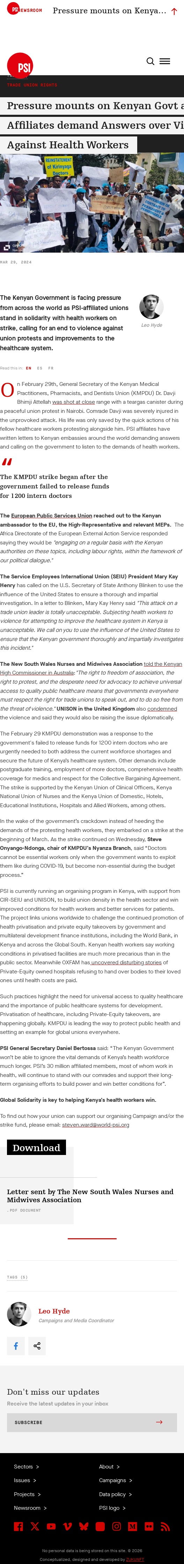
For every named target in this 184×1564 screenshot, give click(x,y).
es (39, 368)
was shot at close (73, 402)
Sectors (24, 1466)
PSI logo (110, 1508)
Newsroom (28, 1508)
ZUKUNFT (135, 1559)
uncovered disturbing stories (126, 962)
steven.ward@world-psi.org (95, 1124)
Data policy (113, 1494)
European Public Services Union (51, 515)
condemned (162, 708)
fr (50, 368)
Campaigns (113, 1480)
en (28, 368)
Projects (25, 1494)
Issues (22, 1480)
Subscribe (88, 1423)
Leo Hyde (151, 325)
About (107, 1466)
